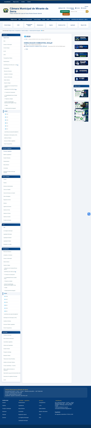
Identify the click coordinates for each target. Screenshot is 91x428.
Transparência (65, 11)
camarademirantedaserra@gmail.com (63, 408)
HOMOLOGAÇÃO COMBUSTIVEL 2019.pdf (38, 43)
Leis (3, 224)
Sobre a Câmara (6, 176)
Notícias (4, 414)
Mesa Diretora (21, 408)
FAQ (40, 414)
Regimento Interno (22, 414)
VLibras (29, 1)
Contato (23, 1)
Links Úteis (5, 332)
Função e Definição (6, 408)
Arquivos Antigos (24, 30)
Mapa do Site (16, 1)
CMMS (26, 39)
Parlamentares (66, 19)
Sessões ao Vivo (61, 25)
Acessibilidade (7, 1)
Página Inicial (14, 19)
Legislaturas (21, 405)
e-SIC (40, 405)
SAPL (48, 19)
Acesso (4, 402)
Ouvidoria (66, 14)
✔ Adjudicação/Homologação (34, 30)
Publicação (5, 34)
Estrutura (4, 411)
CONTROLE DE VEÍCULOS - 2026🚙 (79, 19)
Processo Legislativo (7, 148)
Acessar (86, 6)
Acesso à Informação (27, 19)
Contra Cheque (37, 19)
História (4, 405)
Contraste (84, 8)
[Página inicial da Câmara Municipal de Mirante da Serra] (28, 11)
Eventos (4, 417)
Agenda (51, 25)
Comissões (20, 411)
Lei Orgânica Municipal (23, 417)
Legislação (72, 25)
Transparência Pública (56, 19)
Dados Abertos (42, 408)
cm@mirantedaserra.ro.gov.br (61, 407)
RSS (20, 19)
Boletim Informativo (43, 411)
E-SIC (43, 19)
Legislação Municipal (23, 420)
